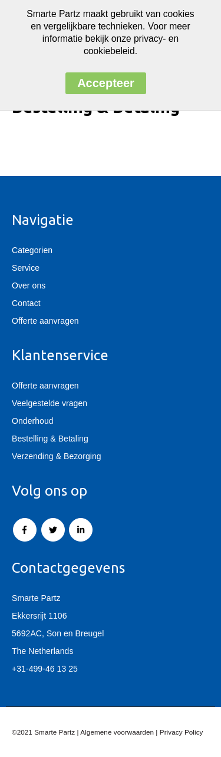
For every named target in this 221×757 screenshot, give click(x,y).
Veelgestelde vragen (49, 403)
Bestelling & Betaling (50, 438)
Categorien (32, 250)
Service (25, 268)
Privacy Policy (181, 732)
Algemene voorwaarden (117, 732)
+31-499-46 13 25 (45, 668)
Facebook (25, 530)
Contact (26, 303)
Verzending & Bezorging (56, 456)
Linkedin (81, 530)
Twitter (53, 530)
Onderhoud (33, 421)
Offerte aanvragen (45, 321)
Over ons (28, 285)
